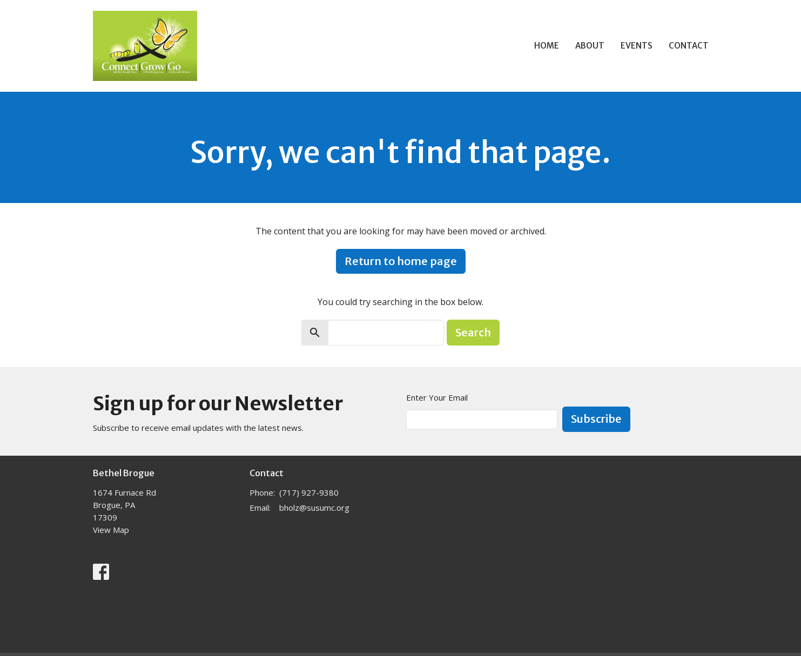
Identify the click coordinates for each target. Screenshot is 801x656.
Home (546, 45)
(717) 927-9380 (309, 492)
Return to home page (401, 261)
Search (473, 332)
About (589, 45)
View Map (111, 529)
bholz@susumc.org (314, 507)
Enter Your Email (437, 397)
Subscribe (596, 418)
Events (636, 45)
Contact (689, 45)
